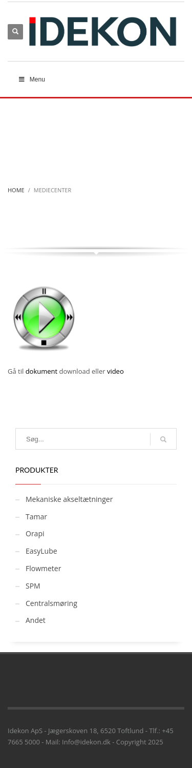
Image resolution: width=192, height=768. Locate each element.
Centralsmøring (51, 603)
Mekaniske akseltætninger (69, 499)
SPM (33, 586)
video (115, 371)
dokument (42, 371)
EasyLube (41, 551)
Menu (31, 79)
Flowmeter (43, 568)
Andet (36, 620)
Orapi (35, 533)
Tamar (36, 516)
